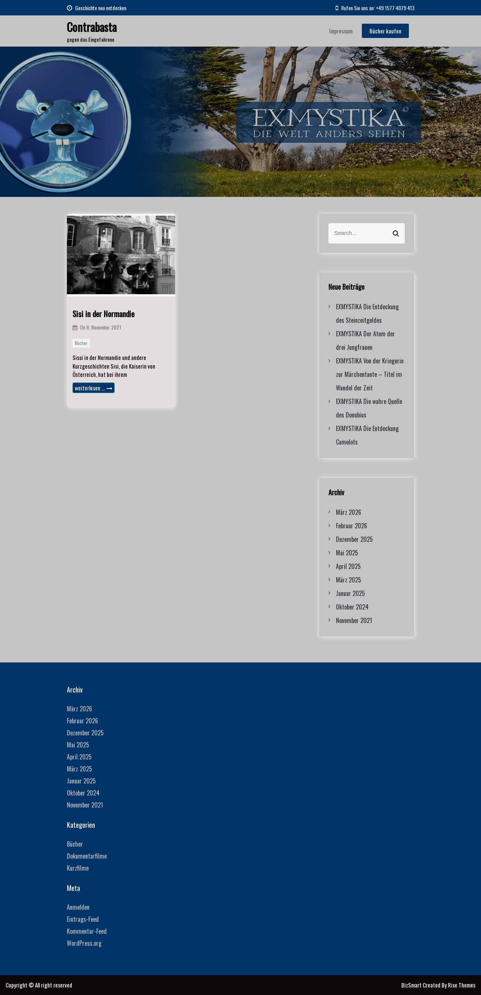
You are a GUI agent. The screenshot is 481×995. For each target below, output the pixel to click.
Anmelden (78, 907)
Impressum (340, 31)
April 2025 (348, 566)
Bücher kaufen (385, 31)
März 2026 (348, 512)
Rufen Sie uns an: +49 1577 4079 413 (375, 8)
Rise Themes (461, 985)
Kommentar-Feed (87, 931)
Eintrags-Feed (83, 919)
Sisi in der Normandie (104, 313)
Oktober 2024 (352, 606)
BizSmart (412, 985)
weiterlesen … (93, 388)
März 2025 (348, 579)
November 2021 (354, 620)
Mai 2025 (347, 552)
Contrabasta (91, 26)
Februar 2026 (351, 525)
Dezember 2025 (354, 539)
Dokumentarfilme (87, 855)
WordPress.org (84, 943)
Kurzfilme (78, 868)
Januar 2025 (350, 593)
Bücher (81, 343)
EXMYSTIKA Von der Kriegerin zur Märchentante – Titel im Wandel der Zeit (370, 374)
